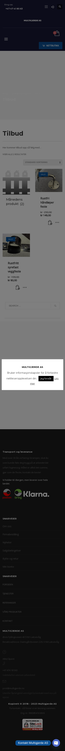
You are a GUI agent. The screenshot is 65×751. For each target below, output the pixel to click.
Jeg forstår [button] (46, 378)
